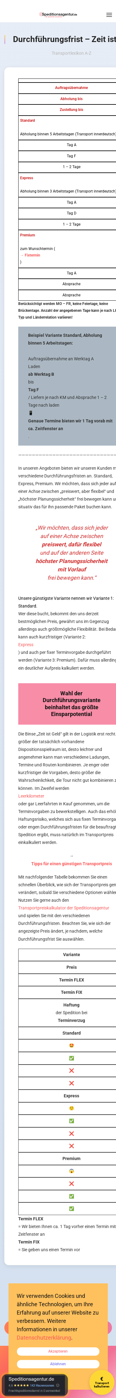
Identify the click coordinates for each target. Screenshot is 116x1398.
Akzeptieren (58, 1351)
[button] (109, 14)
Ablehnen (58, 1364)
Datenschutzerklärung (44, 1337)
